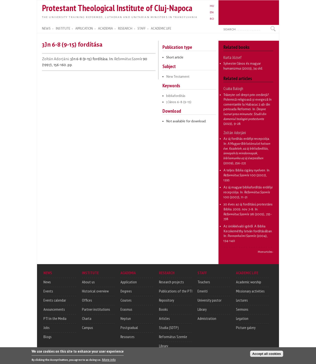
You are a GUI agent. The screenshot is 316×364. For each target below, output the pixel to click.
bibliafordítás (175, 96)
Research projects (171, 281)
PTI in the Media (54, 318)
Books (163, 309)
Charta (86, 318)
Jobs (46, 327)
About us (88, 281)
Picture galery (246, 327)
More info (109, 361)
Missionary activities (250, 291)
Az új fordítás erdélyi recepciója (246, 139)
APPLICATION (84, 28)
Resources (127, 336)
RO (212, 18)
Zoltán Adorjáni (55, 59)
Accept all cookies (266, 355)
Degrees (126, 291)
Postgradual (129, 327)
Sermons (242, 309)
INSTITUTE (63, 28)
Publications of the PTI (175, 291)
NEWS (46, 28)
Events (48, 291)
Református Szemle (128, 59)
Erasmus (126, 309)
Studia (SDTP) (169, 327)
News (47, 281)
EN (212, 12)
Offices (87, 300)
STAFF (142, 28)
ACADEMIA (105, 28)
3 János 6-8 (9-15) (178, 102)
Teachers (204, 281)
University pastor (209, 300)
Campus (87, 327)
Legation (242, 318)
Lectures (242, 300)
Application (128, 281)
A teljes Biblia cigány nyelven (244, 170)
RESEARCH (125, 28)
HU (212, 6)
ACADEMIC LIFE (161, 28)
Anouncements (54, 309)
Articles (164, 318)
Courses (126, 300)
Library (163, 345)
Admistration (207, 318)
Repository (166, 300)
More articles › (265, 251)
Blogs (47, 336)
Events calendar (54, 300)
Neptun (125, 318)
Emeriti (203, 291)
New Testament (177, 76)
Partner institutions (96, 309)
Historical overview (95, 291)
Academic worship (248, 281)
